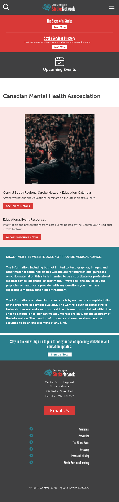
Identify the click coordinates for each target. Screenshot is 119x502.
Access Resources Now (22, 237)
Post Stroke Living (59, 456)
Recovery (59, 449)
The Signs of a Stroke (59, 21)
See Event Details (18, 206)
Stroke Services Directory (59, 38)
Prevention (59, 436)
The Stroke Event (59, 442)
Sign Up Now (59, 354)
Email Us (59, 410)
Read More (59, 27)
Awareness (59, 429)
